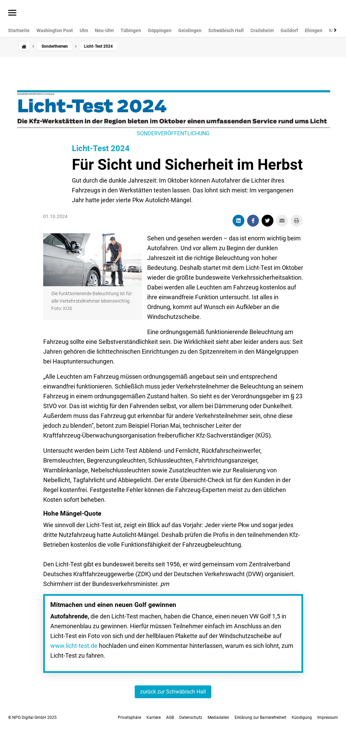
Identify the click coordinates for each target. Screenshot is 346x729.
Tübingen (131, 30)
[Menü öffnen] (12, 13)
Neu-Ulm (104, 30)
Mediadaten (218, 717)
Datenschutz (190, 717)
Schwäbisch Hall (226, 30)
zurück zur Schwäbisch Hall (173, 691)
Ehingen (313, 30)
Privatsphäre (129, 717)
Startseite (19, 30)
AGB (170, 717)
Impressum (327, 717)
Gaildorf (289, 30)
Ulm (84, 30)
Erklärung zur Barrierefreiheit (260, 717)
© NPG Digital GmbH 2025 (32, 717)
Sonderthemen (55, 46)
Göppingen (159, 30)
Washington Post (54, 30)
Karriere (154, 717)
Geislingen (190, 30)
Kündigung (302, 717)
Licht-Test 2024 (101, 148)
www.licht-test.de (74, 645)
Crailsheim (262, 30)
